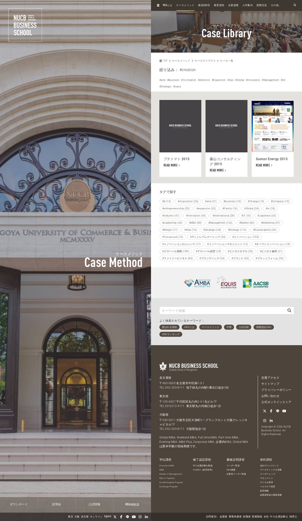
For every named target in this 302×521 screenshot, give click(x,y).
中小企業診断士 (279, 517)
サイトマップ (270, 383)
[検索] (289, 310)
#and (162, 80)
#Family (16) (230, 208)
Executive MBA (166, 465)
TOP (163, 60)
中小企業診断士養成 (202, 465)
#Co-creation (188, 80)
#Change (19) (256, 201)
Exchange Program (168, 486)
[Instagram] (140, 517)
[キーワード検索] (222, 310)
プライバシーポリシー (276, 389)
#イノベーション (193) (245, 237)
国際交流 (261, 5)
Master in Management (170, 474)
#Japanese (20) (267, 215)
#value (177, 86)
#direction (204, 80)
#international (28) (224, 215)
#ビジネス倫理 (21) (271, 251)
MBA (161, 470)
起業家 (224, 517)
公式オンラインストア (276, 402)
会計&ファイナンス (269, 465)
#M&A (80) (195, 222)
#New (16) (190, 229)
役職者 (247, 517)
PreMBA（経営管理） (203, 470)
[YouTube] (134, 517)
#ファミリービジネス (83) (177, 258)
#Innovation (253, 80)
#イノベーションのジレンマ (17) (181, 244)
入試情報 (94, 504)
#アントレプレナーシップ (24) (208, 237)
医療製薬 (257, 517)
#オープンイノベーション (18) (272, 244)
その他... (276, 5)
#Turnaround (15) (172, 237)
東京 (70, 517)
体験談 (132, 504)
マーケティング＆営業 (271, 470)
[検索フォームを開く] (295, 5)
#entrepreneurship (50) (176, 208)
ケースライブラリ (205, 60)
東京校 (163, 396)
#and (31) (211, 201)
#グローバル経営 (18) (208, 251)
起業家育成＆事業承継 (271, 495)
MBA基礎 (231, 470)
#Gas (230, 80)
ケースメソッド (185, 5)
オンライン (96, 517)
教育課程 (219, 5)
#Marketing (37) (270, 222)
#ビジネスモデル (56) (240, 251)
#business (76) (232, 201)
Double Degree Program (171, 482)
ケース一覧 (226, 60)
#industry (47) (170, 215)
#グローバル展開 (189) (175, 251)
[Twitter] (115, 517)
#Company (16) (280, 201)
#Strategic (165, 86)
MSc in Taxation (167, 478)
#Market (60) (246, 222)
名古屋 (85, 517)
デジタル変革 (266, 482)
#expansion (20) (206, 208)
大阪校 (163, 414)
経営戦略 (264, 491)
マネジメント (266, 478)
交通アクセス (270, 377)
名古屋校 (165, 377)
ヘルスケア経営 (267, 486)
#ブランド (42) (240, 258)
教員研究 (204, 5)
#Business (173, 80)
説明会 (56, 504)
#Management (270, 80)
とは (167, 5)
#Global (239, 80)
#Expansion (219, 80)
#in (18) (270, 208)
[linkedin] (146, 517)
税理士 (293, 517)
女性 (266, 517)
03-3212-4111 (174, 406)
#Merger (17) (170, 229)
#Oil (283, 80)
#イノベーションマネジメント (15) (227, 244)
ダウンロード (19, 504)
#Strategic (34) (212, 229)
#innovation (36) (196, 215)
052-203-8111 (174, 387)
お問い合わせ (270, 396)
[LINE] (127, 517)
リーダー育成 (233, 465)
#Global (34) (251, 208)
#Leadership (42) (172, 222)
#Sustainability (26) (264, 229)
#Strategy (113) (237, 229)
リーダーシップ (267, 474)
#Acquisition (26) (188, 201)
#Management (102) (220, 222)
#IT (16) (246, 215)
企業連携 (233, 5)
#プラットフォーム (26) (270, 258)
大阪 (77, 517)
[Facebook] (121, 517)
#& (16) (166, 201)
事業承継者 (235, 517)
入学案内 (247, 5)
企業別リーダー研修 (236, 474)
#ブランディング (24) (212, 258)
